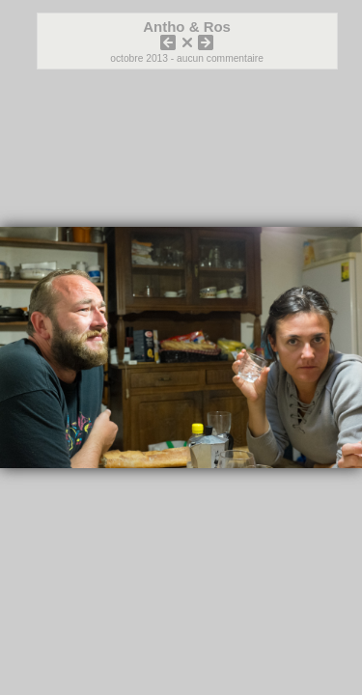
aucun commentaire (220, 58)
